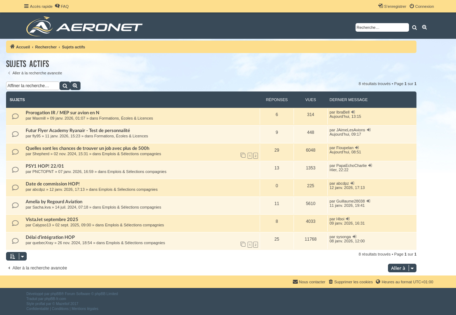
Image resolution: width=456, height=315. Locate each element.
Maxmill (39, 118)
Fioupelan (344, 148)
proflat (40, 304)
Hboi (340, 219)
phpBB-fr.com (55, 299)
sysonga (343, 237)
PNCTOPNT (43, 171)
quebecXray (42, 243)
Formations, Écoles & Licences (126, 118)
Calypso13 (41, 225)
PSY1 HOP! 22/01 (45, 166)
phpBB (56, 294)
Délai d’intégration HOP (50, 237)
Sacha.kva (41, 207)
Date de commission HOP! (53, 184)
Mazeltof (62, 304)
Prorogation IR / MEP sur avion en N (62, 112)
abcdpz (38, 189)
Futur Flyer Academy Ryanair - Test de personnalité (78, 130)
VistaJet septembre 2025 (52, 219)
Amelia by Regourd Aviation (54, 201)
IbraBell (342, 112)
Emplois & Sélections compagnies (131, 154)
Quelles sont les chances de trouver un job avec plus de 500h (87, 148)
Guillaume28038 (350, 201)
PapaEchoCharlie (351, 165)
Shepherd (41, 154)
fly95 (36, 136)
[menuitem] (62, 6)
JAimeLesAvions (350, 130)
